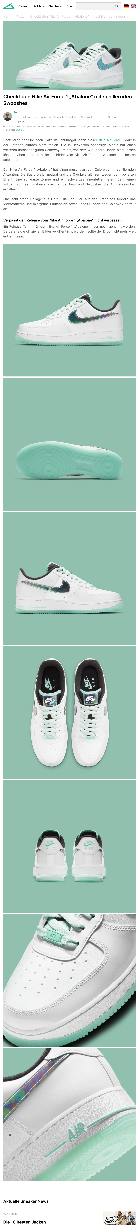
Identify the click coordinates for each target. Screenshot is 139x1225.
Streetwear (55, 6)
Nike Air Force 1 (111, 140)
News (70, 6)
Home (7, 16)
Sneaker (24, 6)
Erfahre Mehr (21, 130)
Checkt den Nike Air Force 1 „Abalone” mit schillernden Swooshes (80, 16)
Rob (16, 112)
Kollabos (39, 6)
